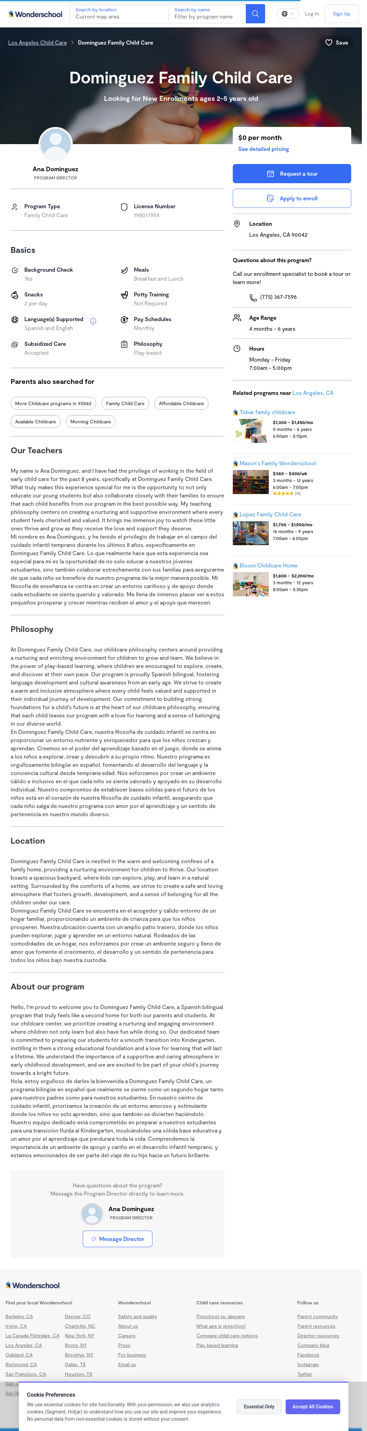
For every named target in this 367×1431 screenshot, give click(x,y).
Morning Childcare (90, 421)
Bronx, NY (76, 1345)
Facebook (308, 1355)
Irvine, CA (16, 1326)
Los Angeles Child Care (37, 42)
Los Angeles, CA (313, 392)
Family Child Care (125, 403)
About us (128, 1326)
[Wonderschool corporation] (180, 1285)
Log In (312, 13)
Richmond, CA (21, 1364)
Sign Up (341, 13)
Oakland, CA (19, 1355)
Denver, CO (78, 1316)
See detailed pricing (263, 148)
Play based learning (217, 1345)
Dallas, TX (75, 1364)
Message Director (117, 1238)
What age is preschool (220, 1326)
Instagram (308, 1364)
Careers (127, 1335)
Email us (127, 1364)
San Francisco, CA (25, 1374)
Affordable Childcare (181, 403)
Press (124, 1345)
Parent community (317, 1316)
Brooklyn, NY (79, 1355)
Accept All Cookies (313, 1406)
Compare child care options (227, 1335)
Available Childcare (35, 421)
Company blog (313, 1345)
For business (132, 1355)
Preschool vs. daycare (220, 1316)
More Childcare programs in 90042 (53, 403)
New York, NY (79, 1335)
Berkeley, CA (19, 1316)
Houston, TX (78, 1374)
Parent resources (316, 1326)
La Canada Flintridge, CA (32, 1335)
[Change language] (288, 14)
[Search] (255, 13)
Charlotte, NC (80, 1326)
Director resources (318, 1335)
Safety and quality (137, 1316)
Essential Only (259, 1406)
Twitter (304, 1374)
